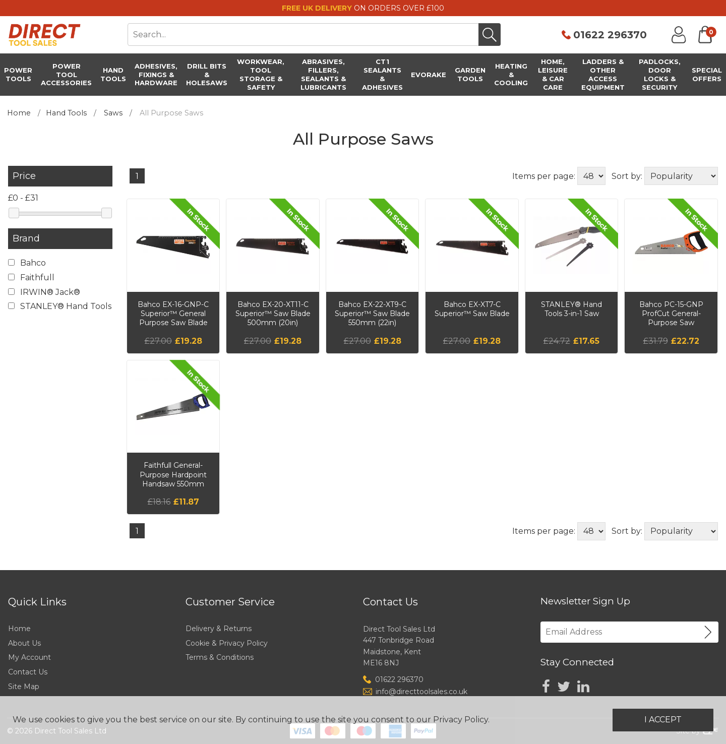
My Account (29, 657)
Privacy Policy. (461, 719)
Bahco (27, 263)
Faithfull (31, 277)
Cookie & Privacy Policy (227, 643)
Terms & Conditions (220, 657)
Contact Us (27, 671)
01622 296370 (610, 35)
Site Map (23, 686)
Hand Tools (66, 112)
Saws (113, 112)
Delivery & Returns (219, 628)
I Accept (663, 719)
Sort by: (627, 176)
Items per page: (543, 176)
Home (19, 112)
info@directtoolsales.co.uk (421, 691)
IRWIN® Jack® (44, 292)
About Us (24, 643)
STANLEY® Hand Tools (59, 306)
